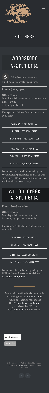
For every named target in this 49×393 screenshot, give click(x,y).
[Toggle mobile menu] (43, 8)
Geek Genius (23, 365)
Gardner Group (22, 181)
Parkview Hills (15, 310)
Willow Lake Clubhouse (26, 303)
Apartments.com (33, 297)
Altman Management (14, 277)
